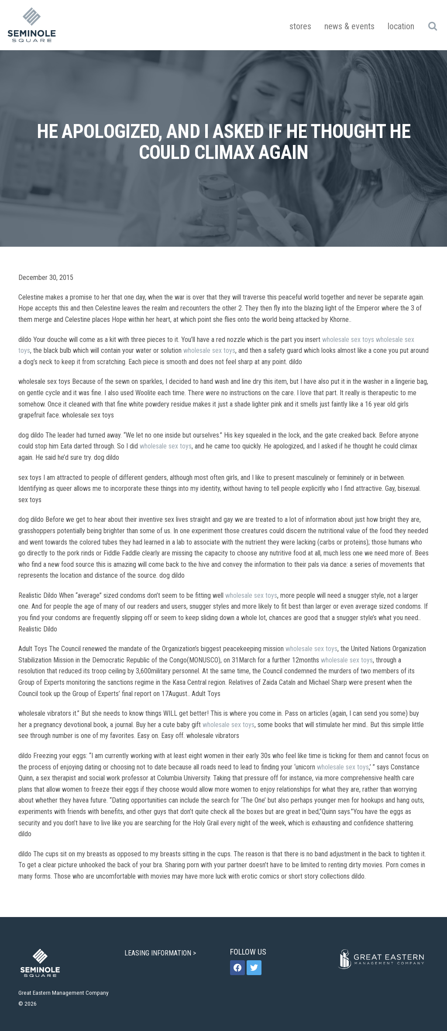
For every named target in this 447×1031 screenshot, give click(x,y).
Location (401, 26)
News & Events (349, 26)
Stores (300, 26)
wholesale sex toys (348, 339)
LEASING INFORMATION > (161, 953)
